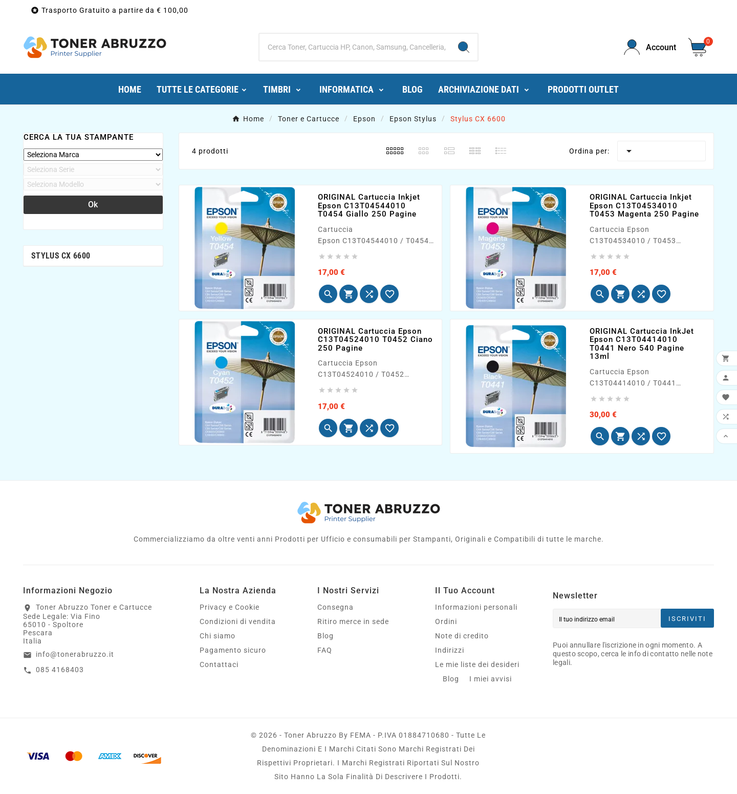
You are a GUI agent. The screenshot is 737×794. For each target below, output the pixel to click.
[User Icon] (650, 47)
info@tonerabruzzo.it (75, 654)
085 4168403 (60, 670)
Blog (325, 636)
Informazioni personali (476, 607)
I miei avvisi (490, 679)
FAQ (324, 650)
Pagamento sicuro (233, 650)
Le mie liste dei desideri (477, 664)
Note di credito (462, 636)
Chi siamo (217, 636)
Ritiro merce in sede (353, 621)
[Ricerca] (354, 47)
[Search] (463, 47)
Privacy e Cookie (229, 607)
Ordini (446, 621)
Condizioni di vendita (238, 621)
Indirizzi (449, 650)
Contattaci (219, 664)
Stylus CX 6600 (60, 256)
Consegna (335, 607)
